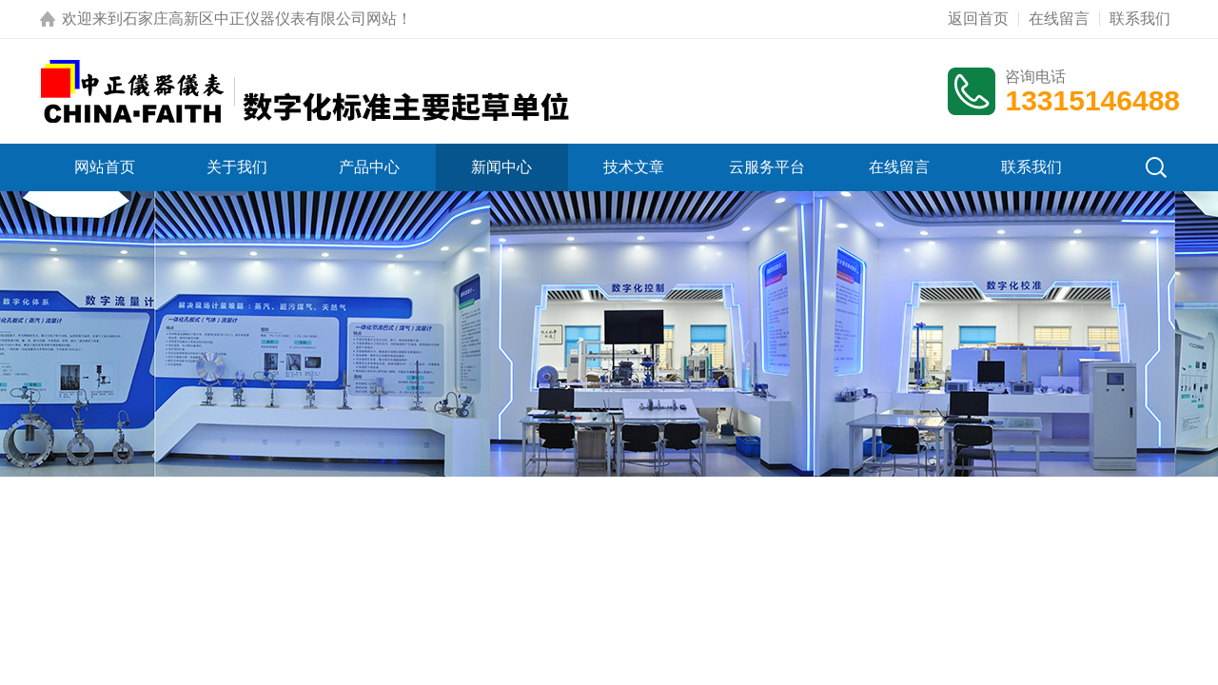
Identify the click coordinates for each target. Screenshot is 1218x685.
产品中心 (369, 167)
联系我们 (1140, 18)
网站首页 (104, 167)
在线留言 (1059, 18)
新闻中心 (501, 167)
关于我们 (236, 167)
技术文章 (633, 167)
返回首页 (978, 18)
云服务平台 (767, 167)
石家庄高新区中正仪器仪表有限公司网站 (260, 18)
